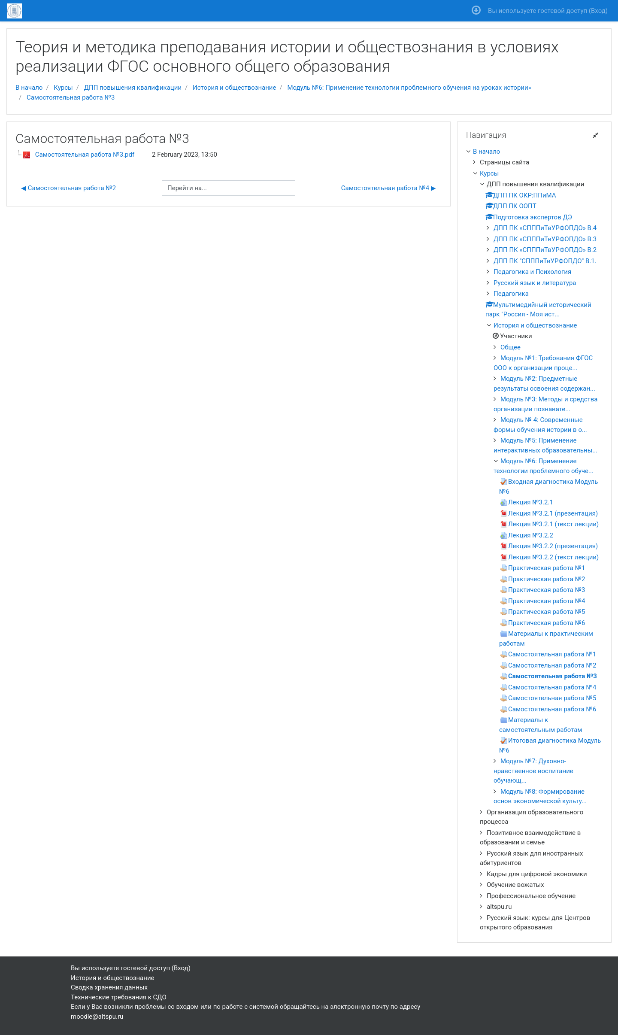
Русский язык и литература (535, 283)
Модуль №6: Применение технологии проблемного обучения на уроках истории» (409, 87)
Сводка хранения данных (109, 987)
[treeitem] (534, 152)
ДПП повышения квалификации (133, 87)
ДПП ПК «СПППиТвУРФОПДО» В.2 (545, 250)
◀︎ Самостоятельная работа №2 (68, 188)
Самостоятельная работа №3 (71, 97)
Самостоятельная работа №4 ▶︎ (388, 188)
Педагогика (511, 293)
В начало (28, 87)
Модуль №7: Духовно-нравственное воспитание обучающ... (533, 770)
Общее (510, 347)
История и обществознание (234, 87)
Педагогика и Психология (532, 272)
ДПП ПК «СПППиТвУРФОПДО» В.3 (545, 239)
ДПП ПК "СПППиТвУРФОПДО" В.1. (545, 261)
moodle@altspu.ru (97, 1016)
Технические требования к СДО (119, 997)
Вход (598, 11)
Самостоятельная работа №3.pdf (84, 154)
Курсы (63, 87)
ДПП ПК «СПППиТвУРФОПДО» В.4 (545, 228)
